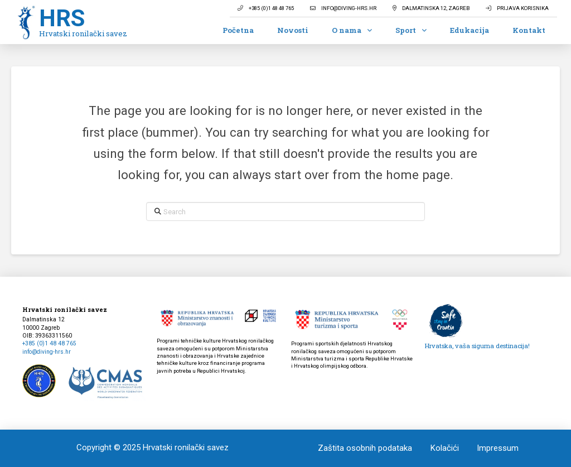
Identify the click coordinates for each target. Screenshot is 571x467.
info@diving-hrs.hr (46, 352)
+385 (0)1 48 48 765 (49, 343)
